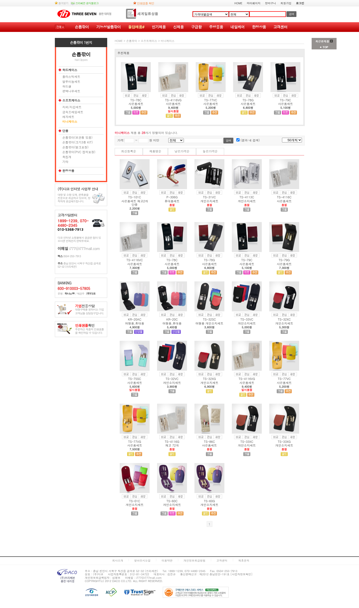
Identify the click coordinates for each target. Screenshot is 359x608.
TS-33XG (284, 441)
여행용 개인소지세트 (209, 323)
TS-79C (285, 100)
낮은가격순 (182, 151)
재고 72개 (172, 445)
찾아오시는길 (142, 560)
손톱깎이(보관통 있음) (77, 137)
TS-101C (134, 197)
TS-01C (134, 501)
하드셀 (66, 86)
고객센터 (280, 26)
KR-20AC (134, 319)
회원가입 (285, 3)
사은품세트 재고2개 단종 (134, 203)
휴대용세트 (172, 201)
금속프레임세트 (72, 112)
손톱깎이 (82, 26)
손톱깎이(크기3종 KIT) (77, 142)
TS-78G (248, 100)
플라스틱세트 (71, 76)
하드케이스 (69, 70)
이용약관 (167, 560)
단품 (65, 130)
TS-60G (209, 501)
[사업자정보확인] (242, 574)
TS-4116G (172, 441)
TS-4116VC (134, 260)
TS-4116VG (173, 100)
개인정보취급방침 (194, 560)
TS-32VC (172, 378)
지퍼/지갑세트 (72, 107)
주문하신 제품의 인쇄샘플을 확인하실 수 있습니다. (89, 329)
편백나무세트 (71, 91)
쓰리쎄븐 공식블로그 (84, 3)
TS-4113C (247, 197)
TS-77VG (134, 441)
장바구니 (270, 3)
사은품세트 (135, 104)
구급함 (196, 26)
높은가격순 (210, 151)
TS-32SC (209, 319)
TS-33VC (246, 319)
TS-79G (284, 260)
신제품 (178, 26)
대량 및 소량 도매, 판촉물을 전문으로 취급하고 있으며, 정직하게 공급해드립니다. (74, 198)
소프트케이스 (71, 100)
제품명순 (155, 151)
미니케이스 (69, 121)
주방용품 (216, 26)
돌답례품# (136, 26)
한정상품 (259, 26)
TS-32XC (284, 319)
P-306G (172, 197)
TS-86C (209, 441)
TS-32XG (209, 378)
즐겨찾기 (61, 3)
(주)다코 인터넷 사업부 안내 (78, 189)
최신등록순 (128, 151)
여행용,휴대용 (134, 323)
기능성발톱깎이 (108, 26)
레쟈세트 (68, 117)
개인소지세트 (209, 201)
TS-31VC (209, 197)
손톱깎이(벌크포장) (75, 147)
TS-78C (135, 100)
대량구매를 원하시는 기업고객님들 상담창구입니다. (89, 309)
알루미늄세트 (71, 81)
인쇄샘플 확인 (143, 3)
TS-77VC (210, 100)
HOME (238, 3)
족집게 (66, 157)
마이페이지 (254, 3)
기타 (65, 161)
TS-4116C (284, 197)
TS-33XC (246, 441)
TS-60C (172, 501)
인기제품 (159, 26)
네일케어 (237, 26)
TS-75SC (134, 378)
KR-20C (172, 319)
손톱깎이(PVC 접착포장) (78, 152)
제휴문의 (243, 560)
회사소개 (117, 560)
